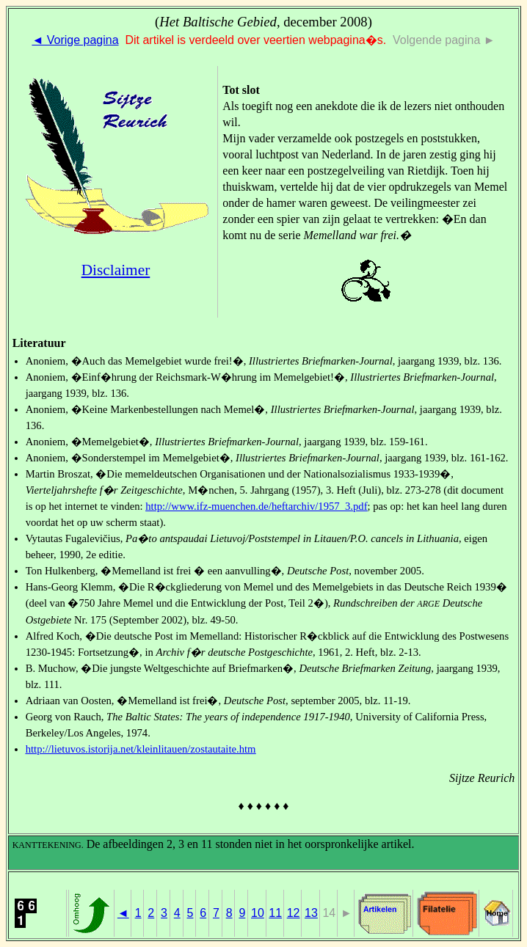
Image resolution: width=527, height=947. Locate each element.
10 (257, 913)
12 (293, 913)
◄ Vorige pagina (75, 40)
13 (311, 913)
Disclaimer (115, 270)
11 (275, 913)
